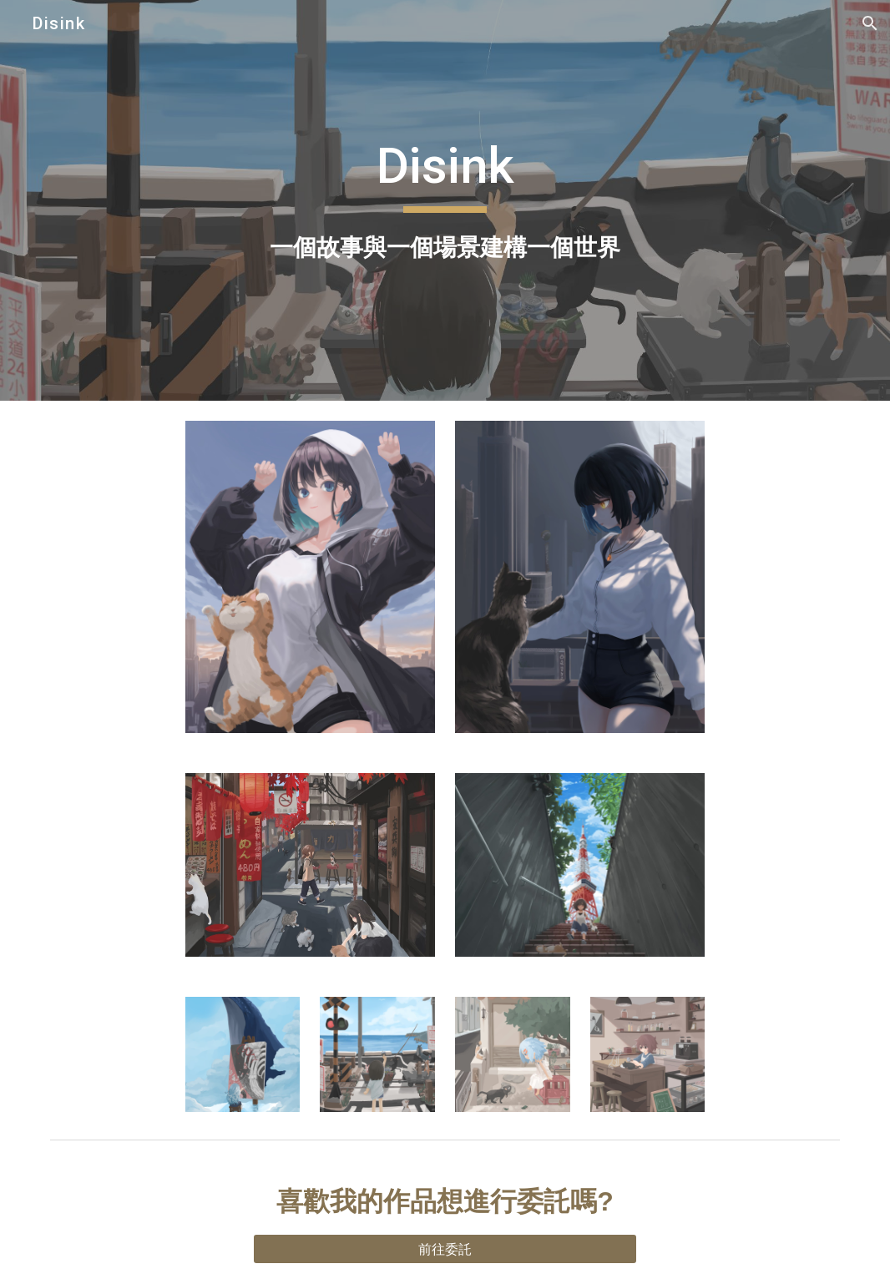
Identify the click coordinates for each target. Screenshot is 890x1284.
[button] (870, 23)
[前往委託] (445, 1248)
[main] (445, 200)
